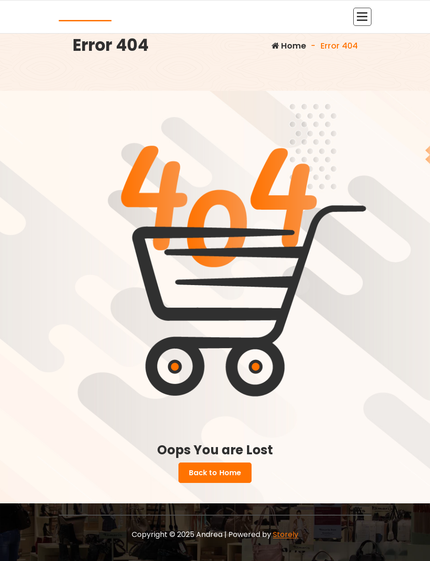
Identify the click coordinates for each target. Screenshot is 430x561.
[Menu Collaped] (362, 17)
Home (289, 45)
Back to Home (215, 473)
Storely (285, 534)
